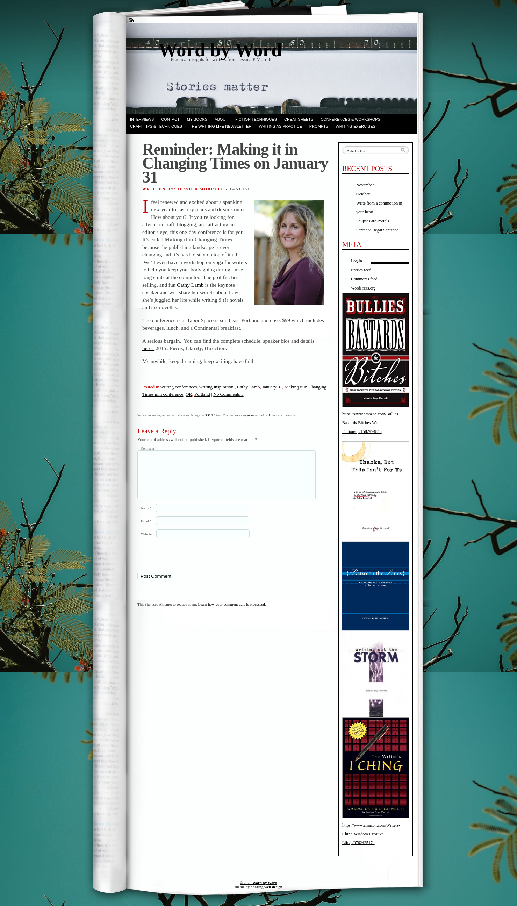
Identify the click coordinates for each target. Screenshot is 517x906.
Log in (356, 260)
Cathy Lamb (190, 285)
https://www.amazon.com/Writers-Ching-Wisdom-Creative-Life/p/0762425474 (371, 834)
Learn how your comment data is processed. (232, 613)
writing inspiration (216, 387)
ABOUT (221, 119)
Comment (149, 448)
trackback (265, 415)
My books (197, 119)
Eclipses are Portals (372, 221)
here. (148, 348)
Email (146, 530)
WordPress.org (363, 288)
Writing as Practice (280, 126)
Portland (202, 394)
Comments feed (364, 279)
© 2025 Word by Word (258, 882)
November (365, 185)
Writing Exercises (355, 126)
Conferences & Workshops (350, 119)
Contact (170, 119)
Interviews (142, 119)
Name (146, 517)
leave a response (244, 415)
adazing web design (266, 887)
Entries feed (361, 269)
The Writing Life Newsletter (220, 126)
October (363, 194)
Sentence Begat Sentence (377, 230)
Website (146, 542)
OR (189, 394)
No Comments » (228, 394)
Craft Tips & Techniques (156, 126)
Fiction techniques (256, 119)
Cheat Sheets (298, 119)
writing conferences (178, 387)
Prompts (318, 126)
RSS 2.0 (210, 415)
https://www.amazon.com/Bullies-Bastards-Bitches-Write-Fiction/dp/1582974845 (371, 423)
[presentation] (185, 563)
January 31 (272, 387)
